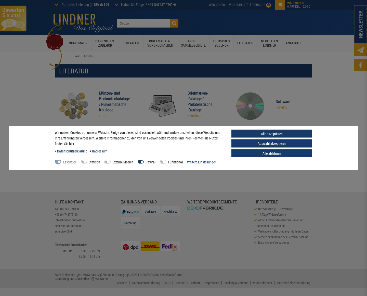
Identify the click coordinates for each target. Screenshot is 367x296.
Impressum (212, 283)
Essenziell (69, 161)
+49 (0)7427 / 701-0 (162, 4)
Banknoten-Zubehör (105, 43)
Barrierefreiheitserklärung (293, 283)
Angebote (294, 43)
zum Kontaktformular (68, 226)
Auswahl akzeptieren (272, 143)
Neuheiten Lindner (269, 43)
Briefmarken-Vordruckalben (160, 43)
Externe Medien (122, 161)
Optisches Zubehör (221, 43)
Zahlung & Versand (236, 283)
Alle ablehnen (272, 153)
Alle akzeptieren (272, 133)
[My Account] (216, 4)
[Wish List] (239, 4)
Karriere (122, 283)
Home (77, 56)
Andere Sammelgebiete (193, 43)
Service (264, 22)
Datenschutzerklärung (146, 283)
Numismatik (78, 43)
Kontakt (282, 22)
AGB (168, 283)
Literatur (245, 43)
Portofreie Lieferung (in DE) (85, 4)
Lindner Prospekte (238, 22)
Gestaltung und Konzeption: (82, 278)
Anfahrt (195, 283)
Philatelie (131, 43)
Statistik (94, 161)
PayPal (150, 161)
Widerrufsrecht (262, 283)
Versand (108, 274)
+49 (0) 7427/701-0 (67, 209)
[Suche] (174, 23)
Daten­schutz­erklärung (71, 150)
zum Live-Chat (63, 231)
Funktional (175, 161)
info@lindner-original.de (70, 220)
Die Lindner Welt (205, 22)
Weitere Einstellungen (202, 161)
